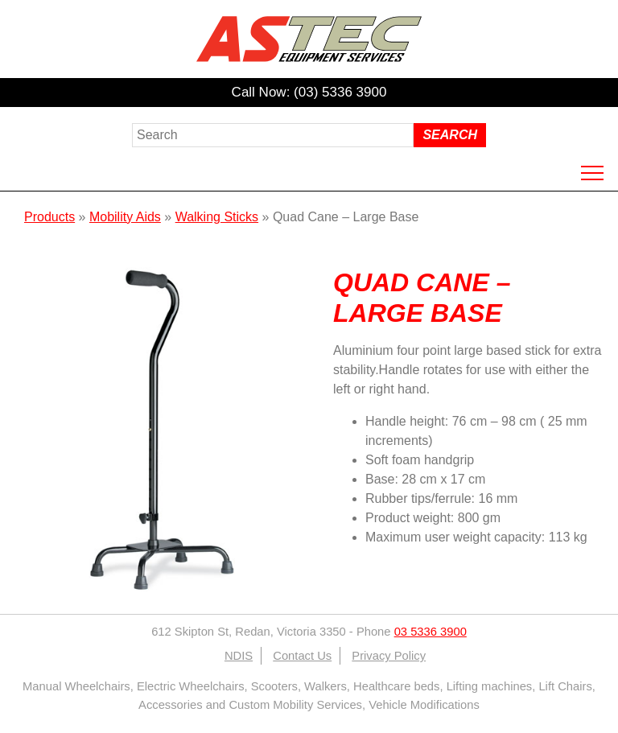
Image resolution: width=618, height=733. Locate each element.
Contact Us (302, 655)
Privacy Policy (389, 655)
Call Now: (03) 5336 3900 (309, 92)
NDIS (239, 655)
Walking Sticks (216, 217)
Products (49, 217)
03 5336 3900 (430, 631)
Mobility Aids (125, 217)
